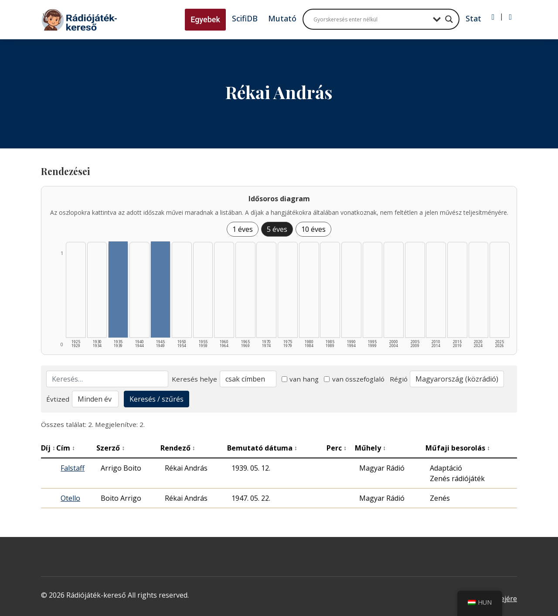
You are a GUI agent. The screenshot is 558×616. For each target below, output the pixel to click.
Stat (473, 18)
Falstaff (73, 468)
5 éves (277, 229)
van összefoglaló (354, 379)
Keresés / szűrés (156, 399)
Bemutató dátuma (262, 448)
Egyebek (205, 19)
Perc (337, 448)
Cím (65, 448)
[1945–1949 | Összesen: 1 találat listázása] (160, 289)
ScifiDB (245, 18)
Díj (48, 448)
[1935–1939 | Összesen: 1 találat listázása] (118, 289)
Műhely (370, 448)
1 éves (242, 229)
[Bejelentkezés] (493, 17)
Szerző (110, 448)
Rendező (177, 448)
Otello (70, 498)
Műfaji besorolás (457, 448)
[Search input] (371, 19)
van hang (300, 379)
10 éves (313, 229)
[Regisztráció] (510, 17)
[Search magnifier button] (449, 19)
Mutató (282, 18)
